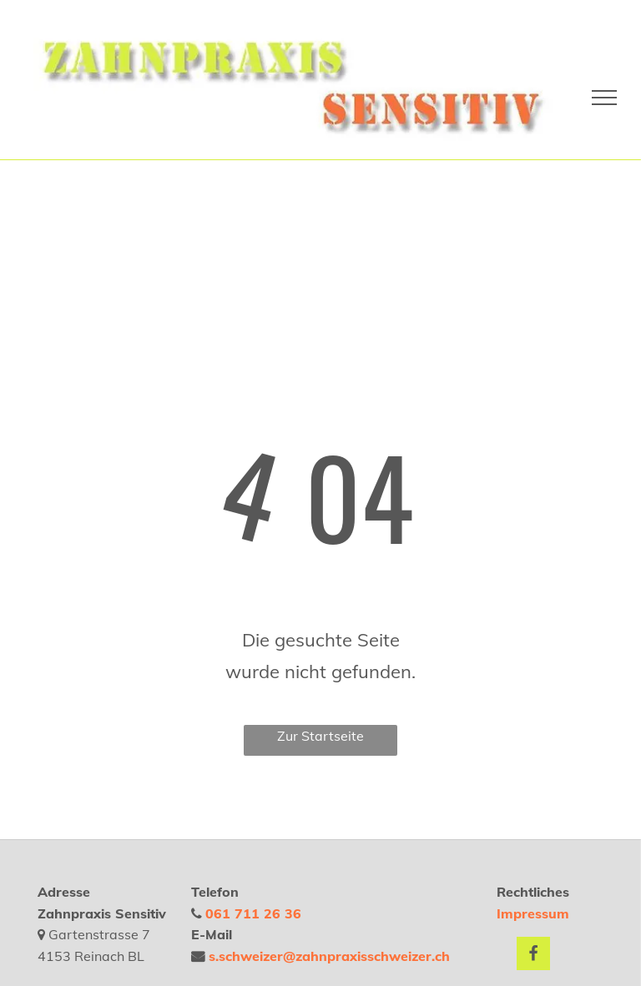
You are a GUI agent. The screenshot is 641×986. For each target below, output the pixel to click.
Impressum (533, 913)
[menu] (604, 97)
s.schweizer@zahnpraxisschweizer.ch (329, 956)
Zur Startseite (320, 735)
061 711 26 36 (253, 913)
